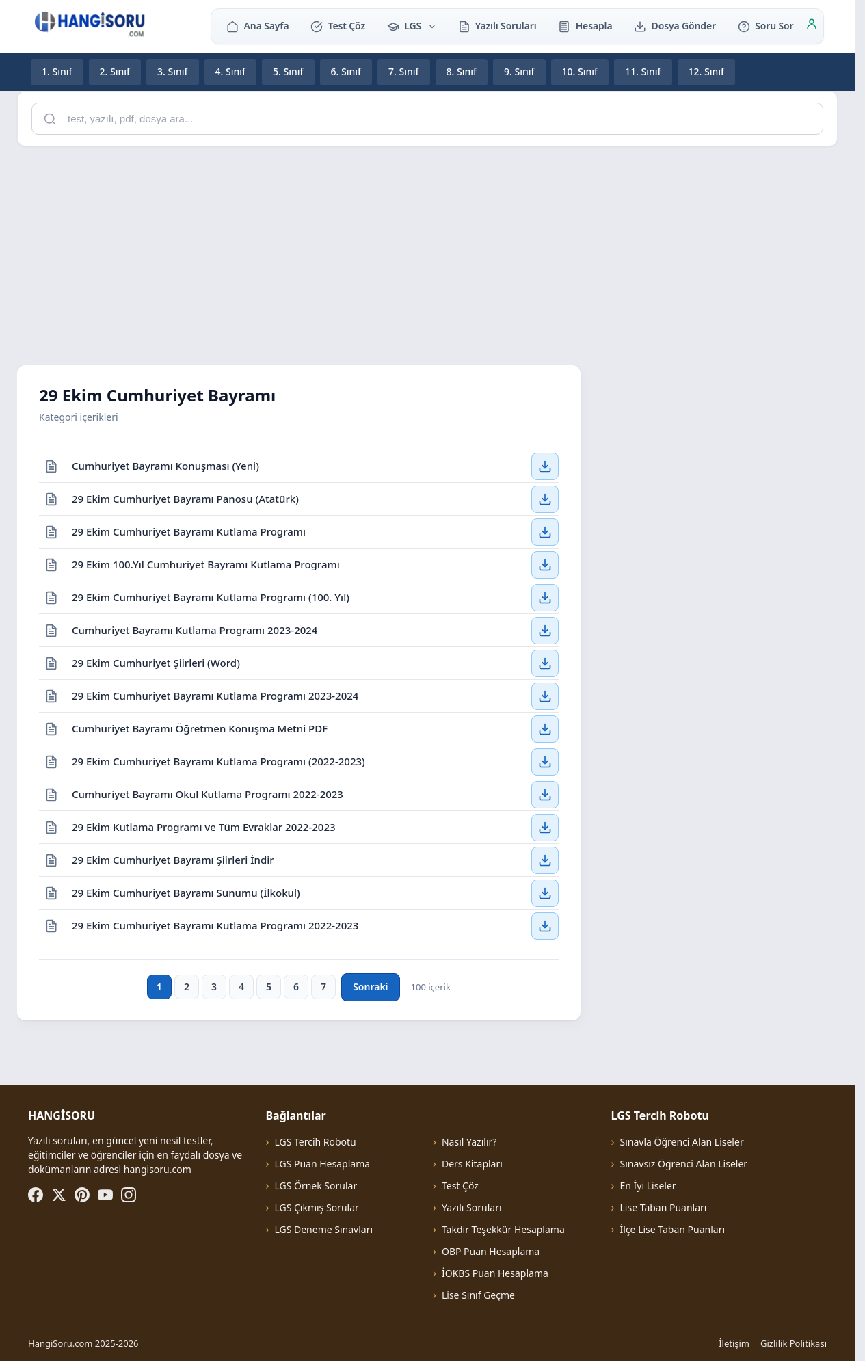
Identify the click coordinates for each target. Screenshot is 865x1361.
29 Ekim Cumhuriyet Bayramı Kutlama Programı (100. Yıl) (210, 596)
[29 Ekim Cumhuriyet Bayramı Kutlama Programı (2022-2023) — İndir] (545, 761)
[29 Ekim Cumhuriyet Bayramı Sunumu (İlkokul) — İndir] (545, 892)
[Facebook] (35, 1194)
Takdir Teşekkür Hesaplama (503, 1229)
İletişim (734, 1343)
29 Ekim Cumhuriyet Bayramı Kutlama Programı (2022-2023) (218, 760)
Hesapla (585, 25)
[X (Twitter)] (58, 1194)
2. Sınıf (115, 71)
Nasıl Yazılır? (469, 1141)
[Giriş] (812, 26)
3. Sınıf (172, 71)
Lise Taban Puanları (663, 1207)
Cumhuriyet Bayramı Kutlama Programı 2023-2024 (194, 629)
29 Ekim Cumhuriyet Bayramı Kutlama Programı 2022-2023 (215, 925)
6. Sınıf (346, 71)
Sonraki (370, 986)
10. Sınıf (580, 71)
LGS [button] (411, 25)
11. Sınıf (643, 71)
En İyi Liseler (648, 1185)
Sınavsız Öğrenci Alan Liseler (684, 1163)
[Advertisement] (427, 253)
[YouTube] (105, 1194)
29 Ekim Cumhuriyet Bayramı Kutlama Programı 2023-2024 (215, 695)
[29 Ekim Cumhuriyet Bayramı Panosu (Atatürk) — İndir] (545, 498)
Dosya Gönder (675, 25)
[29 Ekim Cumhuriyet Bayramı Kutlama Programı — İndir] (545, 531)
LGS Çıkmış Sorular (316, 1207)
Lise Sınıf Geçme (478, 1295)
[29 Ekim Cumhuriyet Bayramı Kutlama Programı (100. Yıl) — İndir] (545, 597)
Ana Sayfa (257, 25)
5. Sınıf (288, 71)
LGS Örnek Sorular (315, 1185)
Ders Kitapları (472, 1163)
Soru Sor (765, 25)
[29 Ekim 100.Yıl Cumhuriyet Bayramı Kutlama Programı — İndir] (545, 564)
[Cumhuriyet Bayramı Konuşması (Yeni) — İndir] (545, 465)
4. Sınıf (230, 71)
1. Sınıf (57, 71)
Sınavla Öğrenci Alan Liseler (682, 1141)
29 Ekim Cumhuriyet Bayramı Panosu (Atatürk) (185, 498)
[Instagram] (128, 1194)
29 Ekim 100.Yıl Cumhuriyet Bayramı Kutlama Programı (206, 563)
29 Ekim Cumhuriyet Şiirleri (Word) (156, 662)
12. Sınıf (707, 71)
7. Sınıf (403, 71)
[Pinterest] (82, 1194)
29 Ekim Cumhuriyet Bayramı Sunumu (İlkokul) (186, 892)
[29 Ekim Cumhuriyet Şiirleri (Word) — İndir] (545, 662)
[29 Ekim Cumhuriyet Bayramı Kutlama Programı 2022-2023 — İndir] (545, 926)
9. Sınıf (519, 71)
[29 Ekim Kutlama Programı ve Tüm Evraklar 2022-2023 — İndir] (545, 827)
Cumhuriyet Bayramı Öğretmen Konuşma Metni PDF (200, 728)
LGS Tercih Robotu (315, 1141)
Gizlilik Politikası (793, 1343)
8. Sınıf (462, 71)
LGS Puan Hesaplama (322, 1163)
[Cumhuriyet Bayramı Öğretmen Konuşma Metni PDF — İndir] (545, 728)
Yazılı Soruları (497, 25)
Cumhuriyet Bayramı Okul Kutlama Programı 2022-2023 (207, 793)
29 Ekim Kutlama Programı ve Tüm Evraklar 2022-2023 (204, 826)
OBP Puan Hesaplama (491, 1251)
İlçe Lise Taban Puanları (673, 1229)
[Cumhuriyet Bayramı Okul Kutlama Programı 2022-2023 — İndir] (545, 794)
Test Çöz (337, 25)
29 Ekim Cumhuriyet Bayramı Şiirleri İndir (173, 859)
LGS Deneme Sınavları (323, 1229)
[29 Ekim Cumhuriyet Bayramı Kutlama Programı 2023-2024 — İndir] (545, 695)
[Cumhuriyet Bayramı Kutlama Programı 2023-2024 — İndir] (545, 630)
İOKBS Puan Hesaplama (495, 1273)
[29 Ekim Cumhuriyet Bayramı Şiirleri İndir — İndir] (545, 859)
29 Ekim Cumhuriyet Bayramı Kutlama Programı (189, 531)
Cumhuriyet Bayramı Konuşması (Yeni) (165, 465)
